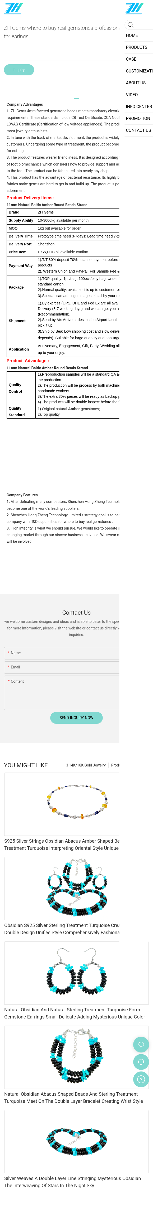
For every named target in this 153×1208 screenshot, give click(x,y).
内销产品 (139, 765)
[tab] (76, 96)
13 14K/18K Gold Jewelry (85, 765)
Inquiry (19, 70)
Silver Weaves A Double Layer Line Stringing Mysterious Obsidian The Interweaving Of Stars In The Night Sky (72, 1182)
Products (118, 765)
